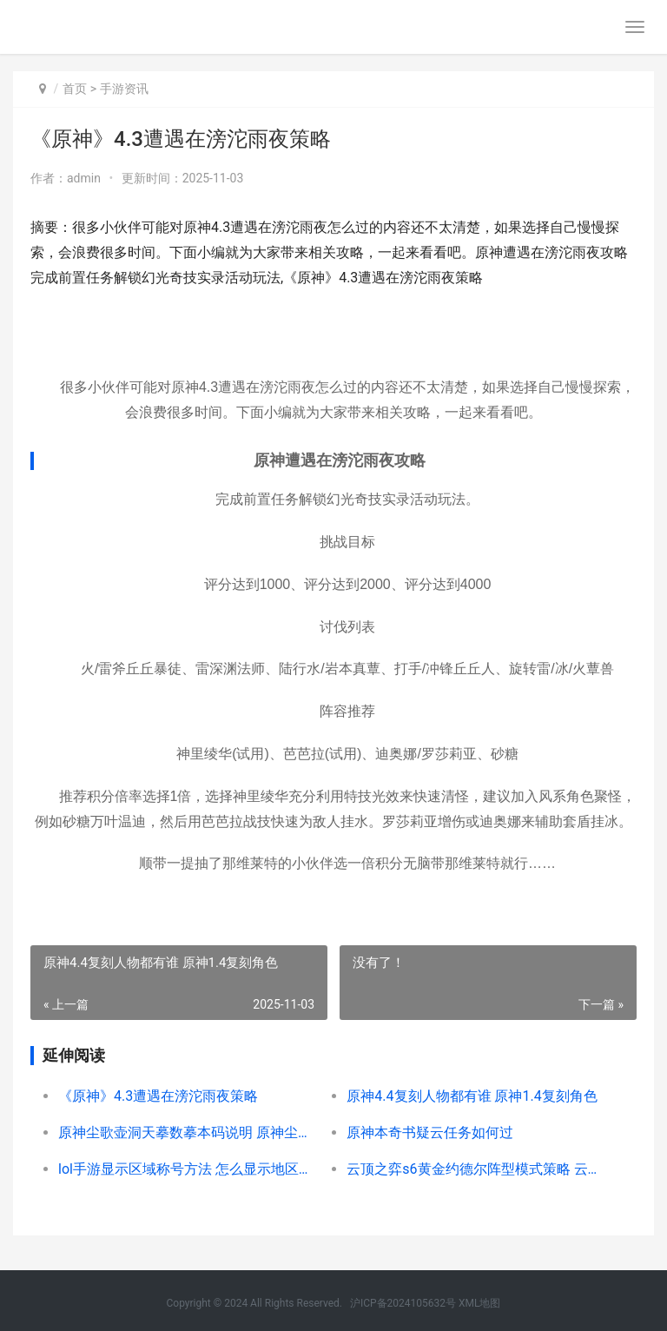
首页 (75, 89)
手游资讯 (124, 89)
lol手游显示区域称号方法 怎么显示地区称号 (188, 1169)
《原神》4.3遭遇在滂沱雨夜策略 (158, 1096)
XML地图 (479, 1303)
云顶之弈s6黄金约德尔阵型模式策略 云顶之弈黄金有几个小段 (476, 1169)
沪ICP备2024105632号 (403, 1303)
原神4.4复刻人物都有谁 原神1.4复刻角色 (472, 1096)
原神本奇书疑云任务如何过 (430, 1132)
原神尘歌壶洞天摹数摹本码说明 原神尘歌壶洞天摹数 (188, 1132)
